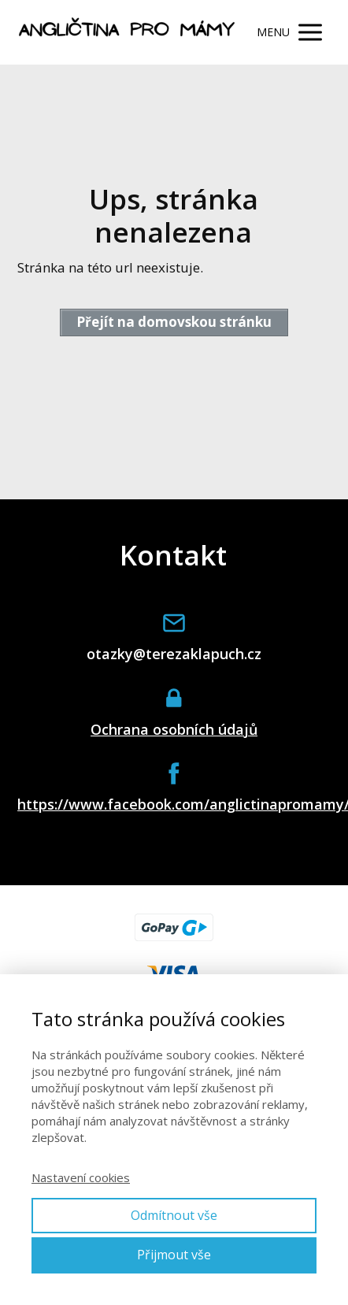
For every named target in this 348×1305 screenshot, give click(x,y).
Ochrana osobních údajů (174, 730)
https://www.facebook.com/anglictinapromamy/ (174, 804)
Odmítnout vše (174, 1215)
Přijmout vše (174, 1254)
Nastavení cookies (80, 1177)
